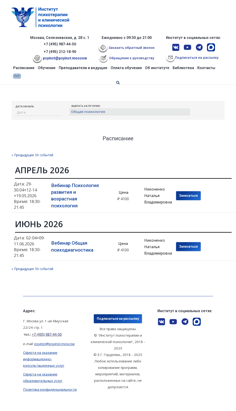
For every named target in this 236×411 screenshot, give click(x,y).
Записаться (188, 195)
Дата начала (24, 106)
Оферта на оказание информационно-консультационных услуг (43, 359)
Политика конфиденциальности (50, 389)
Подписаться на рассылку (118, 318)
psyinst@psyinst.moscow (60, 58)
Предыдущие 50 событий (32, 155)
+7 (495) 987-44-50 (60, 44)
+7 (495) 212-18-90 (60, 52)
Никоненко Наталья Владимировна (158, 196)
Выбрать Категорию (85, 106)
